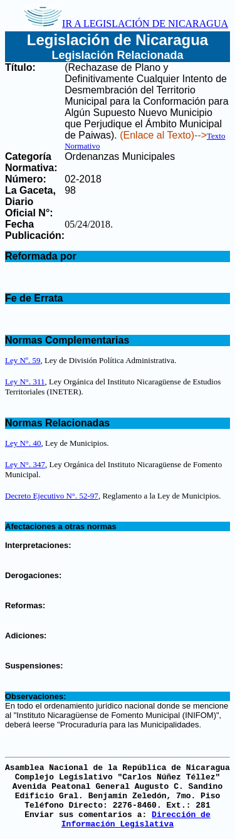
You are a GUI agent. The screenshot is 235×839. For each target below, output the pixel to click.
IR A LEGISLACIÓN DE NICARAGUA (126, 23)
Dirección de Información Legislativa (136, 819)
